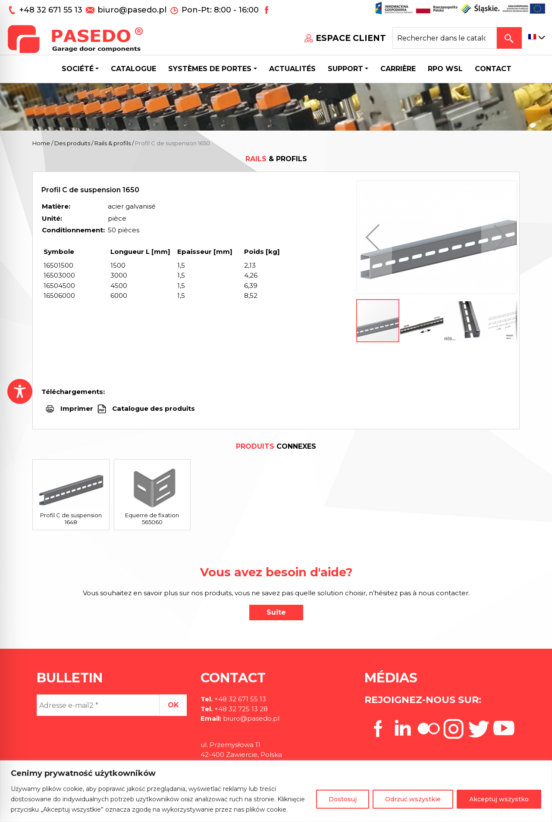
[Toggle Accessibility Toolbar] (19, 391)
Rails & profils (112, 143)
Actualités (292, 69)
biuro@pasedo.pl (131, 10)
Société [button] (78, 69)
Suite (276, 612)
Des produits (72, 143)
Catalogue (133, 69)
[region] (276, 791)
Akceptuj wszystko (499, 799)
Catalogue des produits (152, 408)
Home (41, 143)
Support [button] (345, 69)
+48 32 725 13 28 (240, 709)
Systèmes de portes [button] (209, 69)
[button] (375, 237)
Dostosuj (343, 799)
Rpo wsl (445, 69)
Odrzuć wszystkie (413, 799)
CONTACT (493, 69)
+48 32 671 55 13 (52, 10)
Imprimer (76, 408)
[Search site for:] (444, 38)
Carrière (398, 69)
